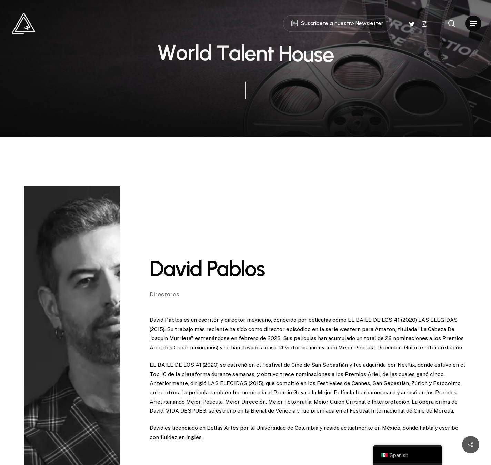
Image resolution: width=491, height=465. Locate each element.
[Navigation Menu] (473, 23)
